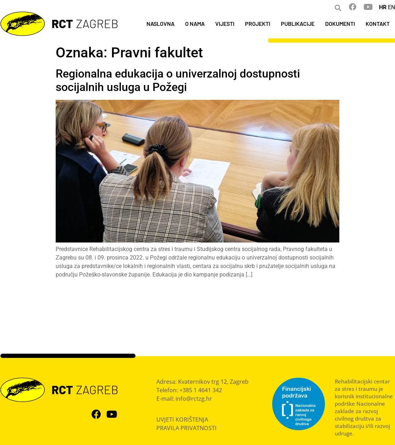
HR (382, 7)
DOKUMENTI (340, 23)
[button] (338, 7)
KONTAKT (378, 23)
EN (391, 7)
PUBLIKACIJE (298, 23)
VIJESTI (224, 23)
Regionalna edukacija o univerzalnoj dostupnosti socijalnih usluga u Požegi (178, 80)
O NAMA (195, 23)
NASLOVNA (160, 23)
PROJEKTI (257, 23)
